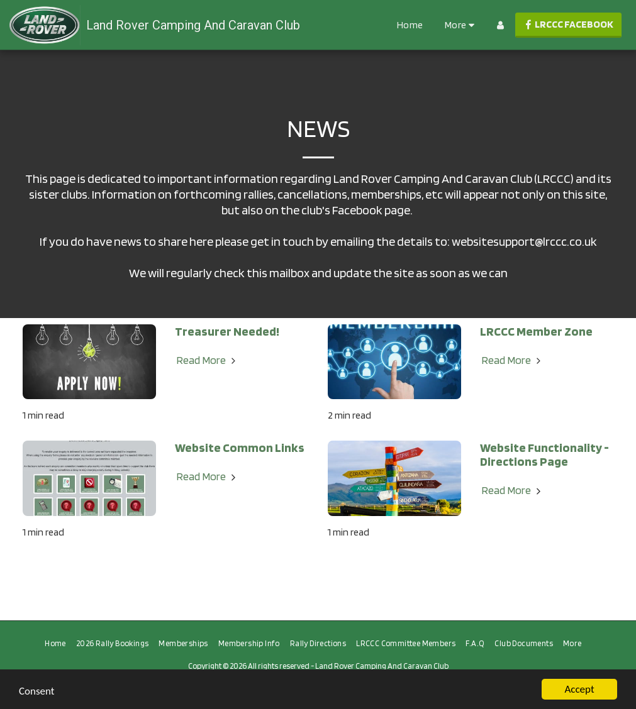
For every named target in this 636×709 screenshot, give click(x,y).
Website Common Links (239, 447)
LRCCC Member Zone (536, 331)
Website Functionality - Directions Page (544, 454)
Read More (207, 359)
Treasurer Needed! (227, 331)
